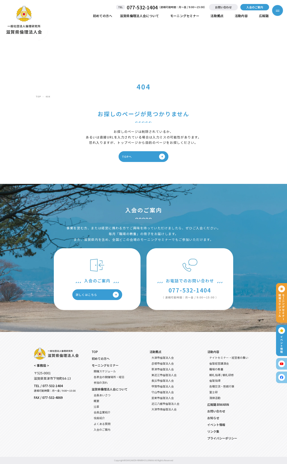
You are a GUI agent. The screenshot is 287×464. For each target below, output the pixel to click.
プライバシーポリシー (222, 438)
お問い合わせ (223, 7)
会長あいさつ (102, 395)
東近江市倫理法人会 (164, 375)
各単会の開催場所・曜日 (109, 377)
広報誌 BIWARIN (218, 404)
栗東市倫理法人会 (162, 398)
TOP (38, 96)
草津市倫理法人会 (162, 369)
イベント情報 (216, 425)
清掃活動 (214, 398)
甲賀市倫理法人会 (162, 386)
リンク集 (213, 431)
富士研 (213, 392)
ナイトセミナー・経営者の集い (228, 358)
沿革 (96, 407)
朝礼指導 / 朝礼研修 (221, 375)
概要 (96, 401)
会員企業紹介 (102, 412)
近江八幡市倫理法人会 (165, 404)
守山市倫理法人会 (162, 392)
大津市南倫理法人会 (164, 409)
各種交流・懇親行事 (221, 386)
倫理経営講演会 (219, 363)
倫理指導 (214, 381)
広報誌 (264, 15)
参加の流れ (101, 383)
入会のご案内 (254, 7)
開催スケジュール (105, 371)
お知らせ (213, 418)
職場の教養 (216, 369)
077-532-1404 (142, 7)
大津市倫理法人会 (162, 358)
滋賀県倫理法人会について (139, 15)
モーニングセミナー (185, 15)
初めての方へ (102, 15)
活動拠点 (216, 15)
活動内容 (241, 15)
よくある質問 (102, 424)
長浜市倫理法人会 (162, 381)
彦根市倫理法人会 (162, 363)
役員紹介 (99, 418)
